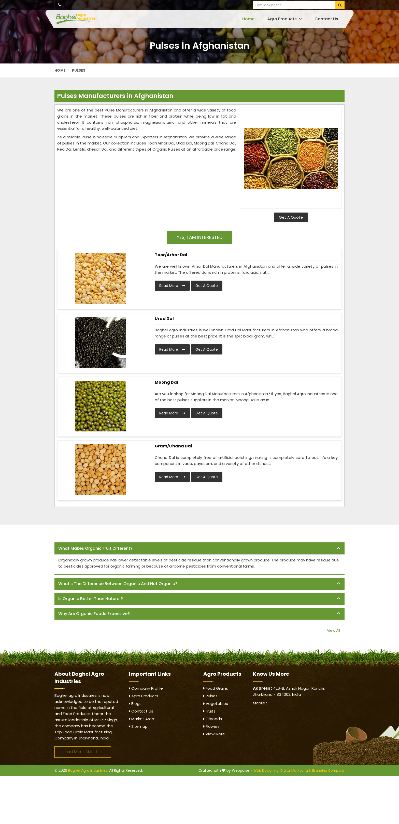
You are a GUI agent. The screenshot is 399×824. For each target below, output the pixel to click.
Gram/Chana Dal (173, 446)
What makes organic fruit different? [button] (95, 548)
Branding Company (328, 770)
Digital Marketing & (295, 770)
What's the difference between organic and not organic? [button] (117, 584)
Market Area (141, 718)
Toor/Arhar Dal (171, 255)
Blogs (135, 703)
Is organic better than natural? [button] (90, 599)
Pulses (210, 696)
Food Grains (215, 688)
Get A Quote (291, 217)
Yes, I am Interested (199, 237)
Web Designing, (266, 770)
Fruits (209, 711)
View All (333, 630)
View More (214, 734)
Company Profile (146, 688)
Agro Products (284, 19)
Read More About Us (82, 752)
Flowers (211, 726)
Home (248, 19)
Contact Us (326, 19)
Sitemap (138, 726)
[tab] (199, 548)
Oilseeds (212, 718)
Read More (172, 285)
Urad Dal (164, 318)
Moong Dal (166, 382)
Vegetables (215, 703)
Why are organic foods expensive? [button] (94, 614)
